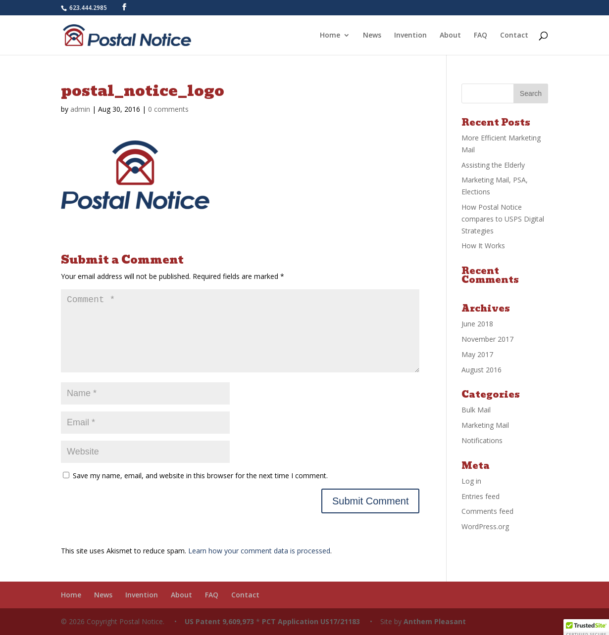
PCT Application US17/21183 (311, 621)
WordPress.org (485, 526)
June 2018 (477, 323)
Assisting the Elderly (493, 165)
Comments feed (487, 511)
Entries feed (480, 496)
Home (330, 36)
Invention (410, 36)
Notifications (482, 440)
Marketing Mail (485, 425)
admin (80, 109)
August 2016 (481, 369)
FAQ (480, 36)
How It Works (483, 245)
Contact (514, 36)
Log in (471, 481)
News (372, 36)
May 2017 (477, 354)
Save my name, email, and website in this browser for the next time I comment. (200, 475)
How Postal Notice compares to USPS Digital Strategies (502, 218)
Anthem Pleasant (435, 621)
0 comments (168, 109)
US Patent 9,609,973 (218, 621)
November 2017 (487, 339)
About (450, 36)
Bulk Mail (476, 409)
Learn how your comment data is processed (259, 550)
